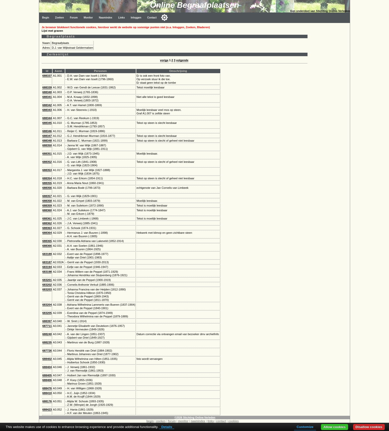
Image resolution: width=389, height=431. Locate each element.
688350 (47, 145)
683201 (47, 279)
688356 (47, 187)
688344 (47, 118)
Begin (45, 17)
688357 (47, 196)
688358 (47, 200)
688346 (47, 131)
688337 (47, 75)
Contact (152, 17)
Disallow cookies (369, 427)
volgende (182, 60)
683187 (47, 262)
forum (172, 421)
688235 (47, 342)
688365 (47, 240)
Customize (305, 427)
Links (121, 17)
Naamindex (105, 17)
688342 (47, 105)
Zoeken (59, 17)
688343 (47, 109)
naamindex (198, 421)
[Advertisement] (330, 98)
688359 (47, 205)
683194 (47, 266)
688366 (47, 245)
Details (166, 427)
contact (221, 421)
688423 (47, 409)
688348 (47, 140)
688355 (47, 183)
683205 (47, 312)
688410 (47, 393)
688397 (47, 321)
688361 (47, 218)
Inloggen (136, 17)
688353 (47, 170)
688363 (47, 227)
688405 (47, 375)
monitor (183, 421)
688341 (47, 96)
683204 (47, 304)
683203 (47, 289)
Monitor (88, 17)
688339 (47, 87)
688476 (47, 388)
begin (150, 421)
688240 (47, 334)
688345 (47, 122)
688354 (47, 178)
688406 (47, 380)
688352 (47, 161)
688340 (47, 92)
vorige (164, 60)
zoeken (160, 421)
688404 (47, 367)
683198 (47, 271)
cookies (233, 421)
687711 (47, 325)
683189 (47, 253)
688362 (47, 223)
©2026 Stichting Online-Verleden (194, 417)
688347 (47, 135)
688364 (47, 232)
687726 (47, 350)
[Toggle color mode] (164, 17)
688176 (47, 401)
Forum (74, 17)
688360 (47, 210)
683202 (47, 284)
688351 (47, 153)
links (211, 421)
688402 (47, 358)
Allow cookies (334, 427)
